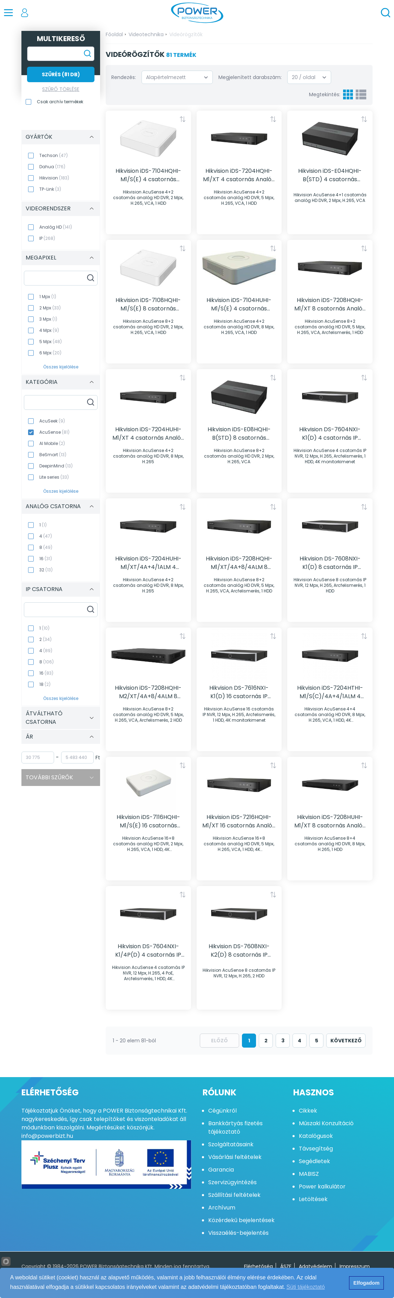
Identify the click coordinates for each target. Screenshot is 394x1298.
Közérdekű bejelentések (241, 1220)
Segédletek (314, 1161)
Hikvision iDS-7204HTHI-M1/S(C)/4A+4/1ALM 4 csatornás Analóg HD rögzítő (330, 692)
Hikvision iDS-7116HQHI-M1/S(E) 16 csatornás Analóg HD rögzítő (148, 821)
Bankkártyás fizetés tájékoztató (235, 1127)
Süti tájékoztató (306, 1287)
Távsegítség (316, 1149)
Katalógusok (316, 1136)
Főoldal (114, 34)
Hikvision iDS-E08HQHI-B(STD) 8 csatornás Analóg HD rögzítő (239, 433)
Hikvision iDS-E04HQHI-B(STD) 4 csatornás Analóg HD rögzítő (330, 175)
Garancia (221, 1170)
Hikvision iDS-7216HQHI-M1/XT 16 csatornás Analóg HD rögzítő (239, 821)
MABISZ (309, 1174)
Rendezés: (123, 77)
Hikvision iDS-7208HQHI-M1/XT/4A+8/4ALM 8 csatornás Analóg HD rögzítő (239, 563)
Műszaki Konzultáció (326, 1123)
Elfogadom (366, 1283)
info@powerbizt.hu (47, 1136)
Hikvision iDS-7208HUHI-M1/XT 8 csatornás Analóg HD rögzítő (330, 821)
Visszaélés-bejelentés (238, 1233)
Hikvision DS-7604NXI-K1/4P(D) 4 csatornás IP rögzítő (148, 950)
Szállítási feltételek (234, 1195)
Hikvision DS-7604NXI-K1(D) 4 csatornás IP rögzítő (330, 433)
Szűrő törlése (60, 89)
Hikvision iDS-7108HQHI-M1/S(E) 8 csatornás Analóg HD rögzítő (148, 304)
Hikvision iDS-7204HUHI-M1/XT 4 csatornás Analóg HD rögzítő (148, 433)
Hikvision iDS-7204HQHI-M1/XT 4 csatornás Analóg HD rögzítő (239, 175)
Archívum (221, 1208)
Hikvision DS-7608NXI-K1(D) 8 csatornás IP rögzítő (330, 563)
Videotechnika (146, 34)
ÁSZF (285, 1266)
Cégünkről (222, 1111)
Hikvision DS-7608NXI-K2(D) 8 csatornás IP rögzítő (239, 950)
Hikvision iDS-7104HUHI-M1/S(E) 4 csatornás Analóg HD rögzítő (238, 304)
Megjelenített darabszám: (250, 77)
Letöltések (313, 1199)
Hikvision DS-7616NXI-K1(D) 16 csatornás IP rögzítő (239, 692)
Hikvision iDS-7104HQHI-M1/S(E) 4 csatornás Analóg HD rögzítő (148, 175)
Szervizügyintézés (232, 1182)
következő (346, 1040)
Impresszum (355, 1266)
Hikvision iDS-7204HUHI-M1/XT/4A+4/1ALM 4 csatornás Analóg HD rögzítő (148, 563)
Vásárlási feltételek (235, 1157)
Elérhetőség (258, 1266)
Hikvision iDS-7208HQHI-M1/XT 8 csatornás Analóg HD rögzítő (330, 304)
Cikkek (308, 1111)
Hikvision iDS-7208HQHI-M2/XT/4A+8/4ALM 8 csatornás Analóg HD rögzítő (148, 692)
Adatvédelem (315, 1266)
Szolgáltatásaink (231, 1144)
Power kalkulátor (322, 1186)
